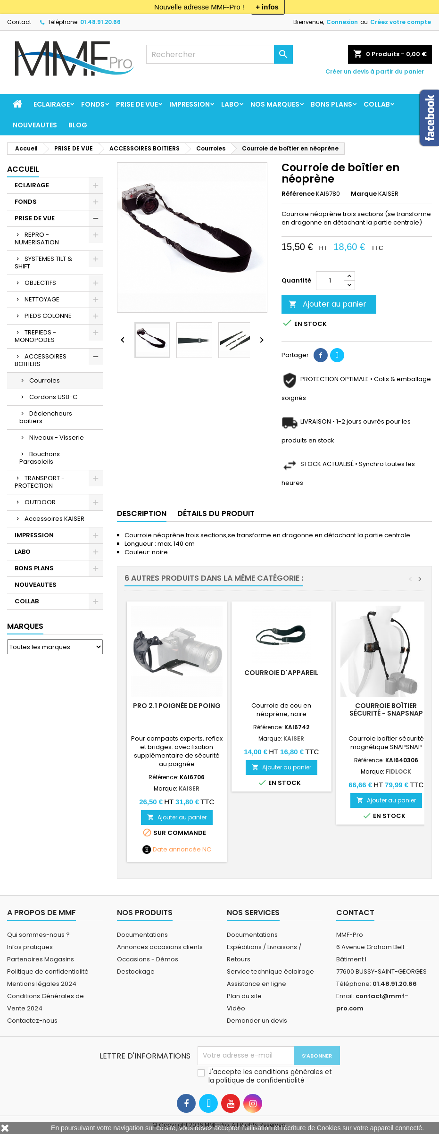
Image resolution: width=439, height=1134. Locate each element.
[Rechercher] (219, 54)
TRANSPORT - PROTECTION (40, 482)
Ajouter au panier (327, 304)
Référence (298, 194)
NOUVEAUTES (35, 125)
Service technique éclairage (270, 971)
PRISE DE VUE (137, 104)
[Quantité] (330, 280)
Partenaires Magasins (40, 959)
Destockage (136, 971)
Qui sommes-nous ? (38, 934)
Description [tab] (141, 513)
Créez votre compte (400, 22)
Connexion (342, 22)
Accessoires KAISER (54, 518)
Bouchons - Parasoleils (42, 458)
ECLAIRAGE (51, 104)
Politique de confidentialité (48, 971)
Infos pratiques (30, 946)
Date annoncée (177, 849)
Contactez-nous (32, 1020)
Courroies (44, 380)
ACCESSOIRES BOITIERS (40, 360)
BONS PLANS (331, 104)
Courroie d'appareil (281, 672)
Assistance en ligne (256, 983)
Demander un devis (257, 1020)
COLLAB (377, 104)
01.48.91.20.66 (100, 22)
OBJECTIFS (40, 282)
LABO (230, 104)
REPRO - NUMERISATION (37, 238)
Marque (364, 194)
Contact (19, 22)
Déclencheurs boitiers (45, 417)
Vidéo (236, 1008)
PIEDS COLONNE (48, 315)
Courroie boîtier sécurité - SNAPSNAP (386, 709)
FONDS (93, 104)
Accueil (23, 169)
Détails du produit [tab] (216, 513)
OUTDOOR (40, 502)
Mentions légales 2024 (41, 983)
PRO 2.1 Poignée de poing (177, 705)
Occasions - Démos (147, 959)
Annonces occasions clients (160, 946)
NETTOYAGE (42, 299)
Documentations (142, 934)
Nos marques (274, 104)
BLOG (77, 125)
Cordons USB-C (53, 396)
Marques (25, 626)
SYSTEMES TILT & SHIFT (43, 262)
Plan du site (244, 996)
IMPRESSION (189, 104)
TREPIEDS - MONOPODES (35, 336)
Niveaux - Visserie (56, 437)
